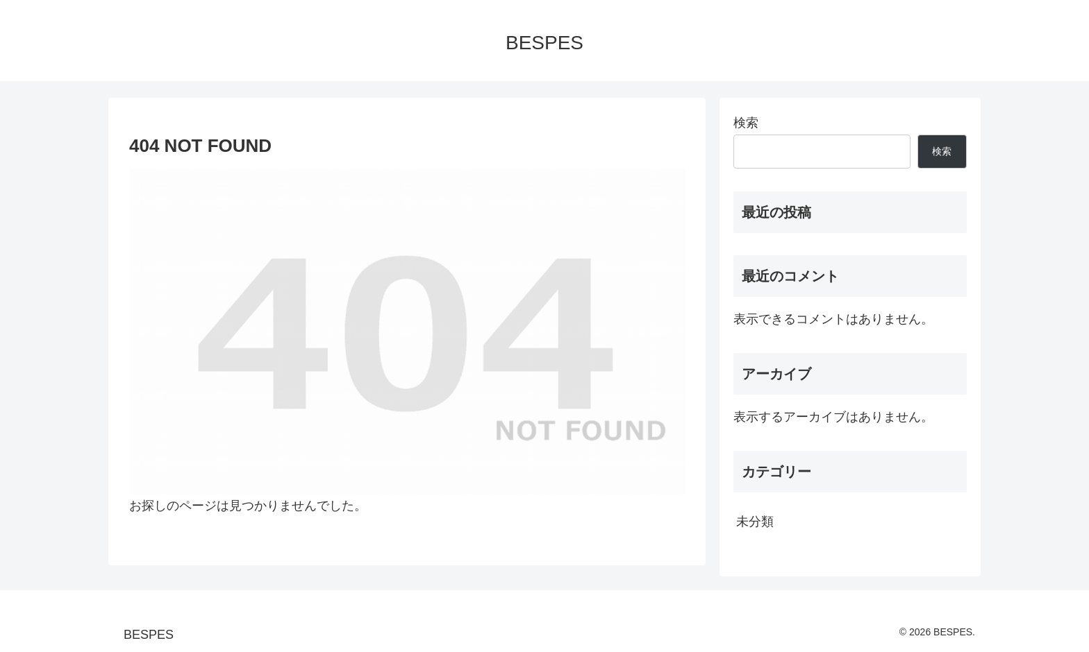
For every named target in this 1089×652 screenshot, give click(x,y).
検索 (745, 123)
